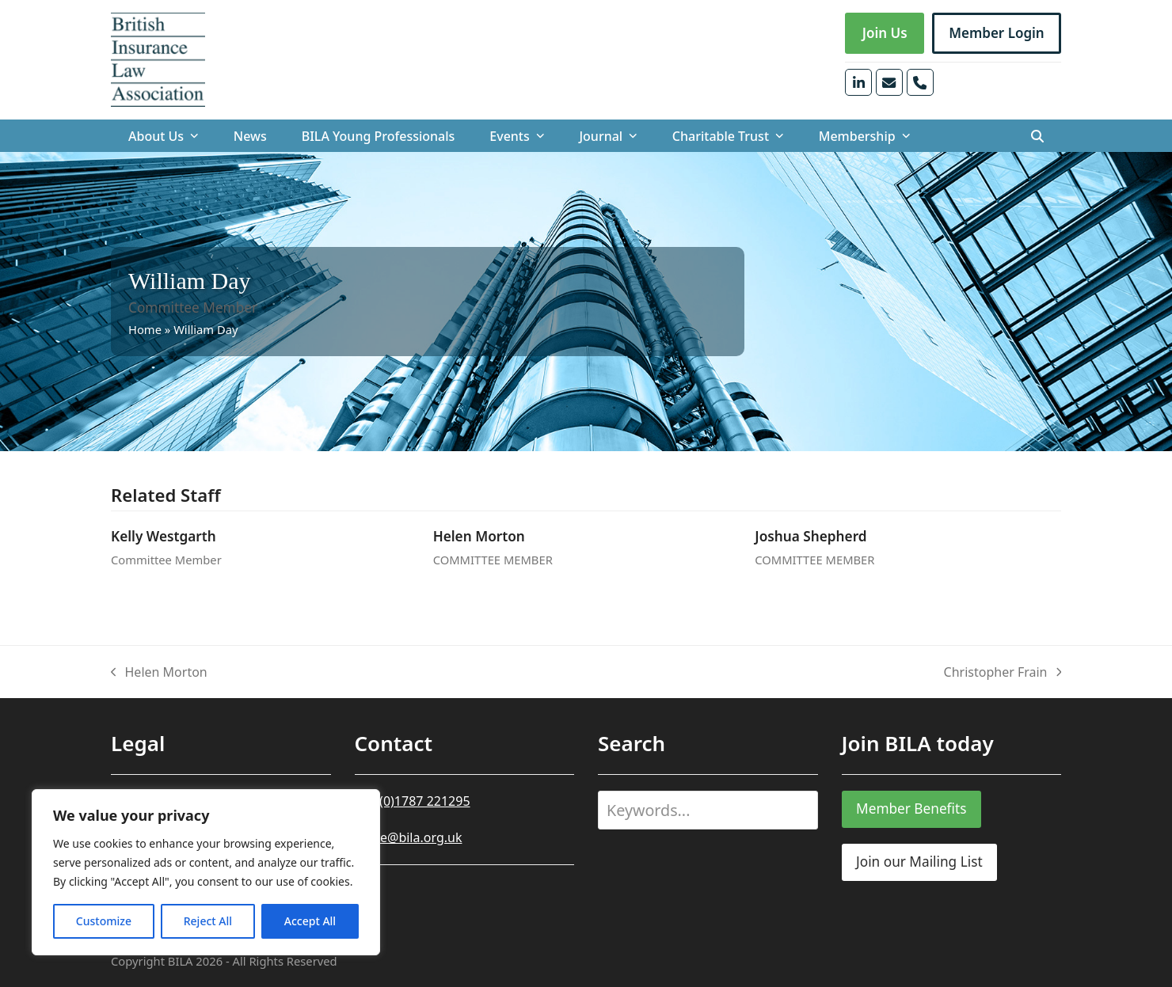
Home (145, 329)
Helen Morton (479, 536)
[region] (206, 872)
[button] (1037, 136)
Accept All (310, 920)
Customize (103, 920)
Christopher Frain (1002, 672)
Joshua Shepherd (810, 536)
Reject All (208, 920)
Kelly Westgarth (163, 536)
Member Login (997, 33)
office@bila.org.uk (408, 837)
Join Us (885, 33)
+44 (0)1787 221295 (412, 801)
